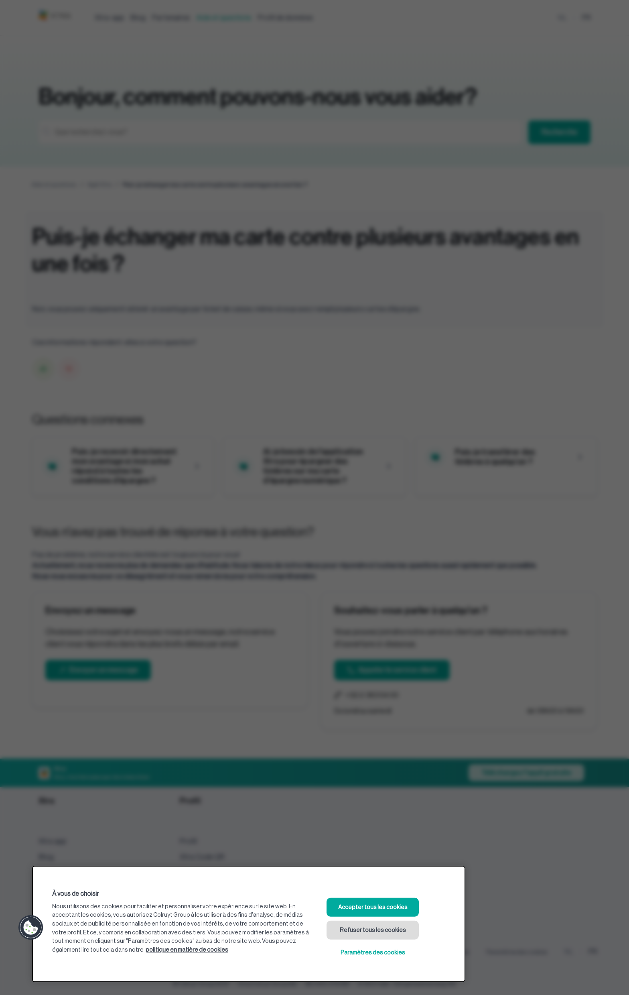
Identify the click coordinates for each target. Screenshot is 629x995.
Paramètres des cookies (373, 953)
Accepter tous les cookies (373, 907)
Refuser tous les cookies (373, 930)
